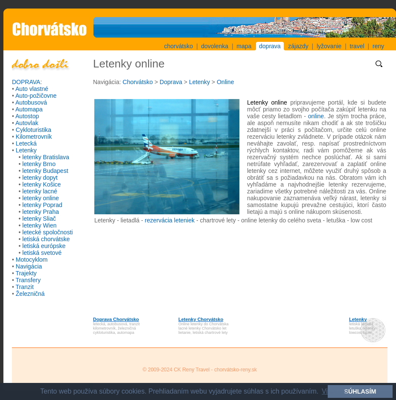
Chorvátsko (137, 82)
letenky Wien (39, 225)
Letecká (26, 143)
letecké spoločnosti (47, 232)
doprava (270, 46)
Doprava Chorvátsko (116, 319)
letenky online (40, 198)
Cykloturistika (33, 129)
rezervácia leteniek (170, 220)
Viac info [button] (335, 391)
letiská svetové (41, 252)
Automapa (29, 109)
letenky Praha (40, 211)
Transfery (28, 280)
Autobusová (31, 102)
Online (225, 82)
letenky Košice (41, 184)
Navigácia (29, 266)
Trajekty (26, 273)
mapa (243, 46)
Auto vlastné (31, 88)
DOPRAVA (26, 82)
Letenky (26, 150)
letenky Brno (38, 164)
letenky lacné (39, 191)
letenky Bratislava (45, 157)
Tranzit (25, 286)
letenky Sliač (39, 218)
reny (378, 46)
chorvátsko (178, 46)
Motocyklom (32, 259)
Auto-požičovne (36, 95)
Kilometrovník (34, 136)
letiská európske (43, 245)
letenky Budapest (45, 170)
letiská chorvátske (46, 239)
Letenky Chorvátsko (200, 319)
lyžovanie (329, 46)
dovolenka (214, 46)
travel (357, 46)
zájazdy (298, 46)
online (316, 116)
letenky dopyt (40, 177)
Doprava (171, 82)
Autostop (27, 116)
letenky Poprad (42, 204)
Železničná (30, 293)
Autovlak (26, 123)
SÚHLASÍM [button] (360, 391)
